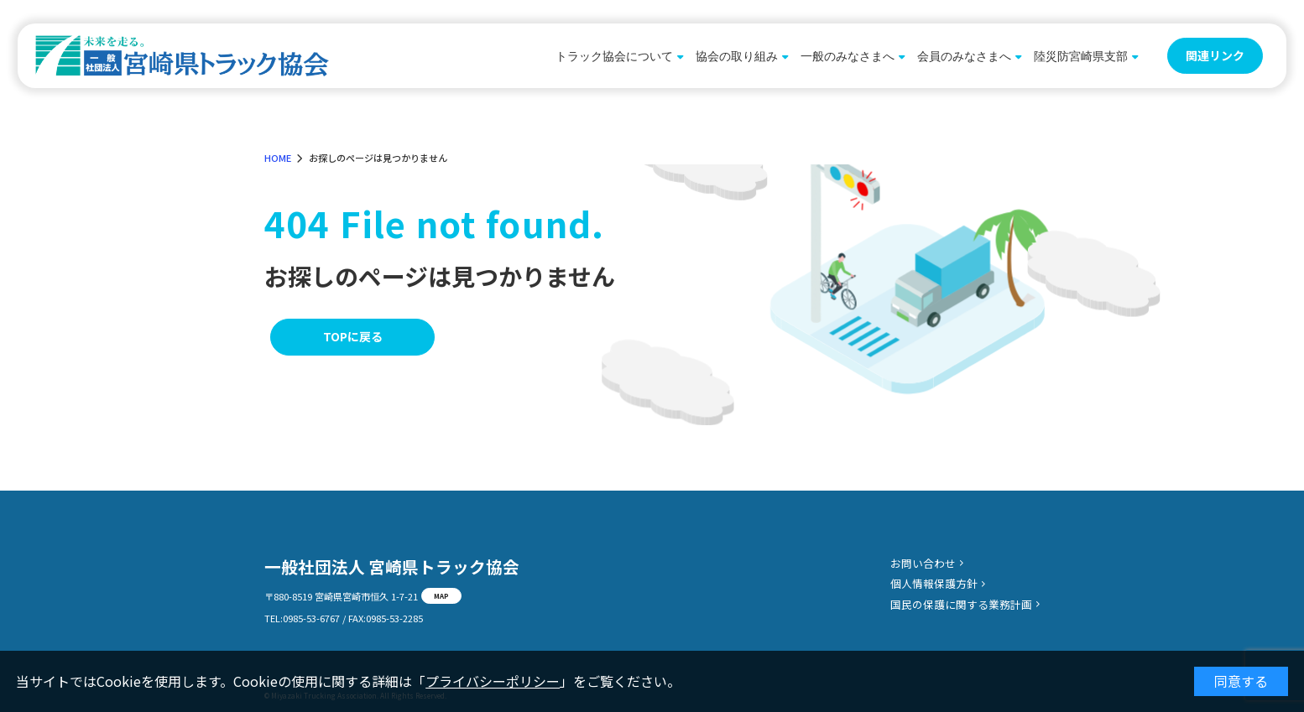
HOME (277, 157)
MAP (441, 595)
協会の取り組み (737, 56)
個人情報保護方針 (934, 583)
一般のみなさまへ (848, 56)
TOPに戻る (353, 336)
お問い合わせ (923, 563)
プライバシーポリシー (492, 681)
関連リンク (1215, 55)
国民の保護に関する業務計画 (961, 604)
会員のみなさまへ (964, 56)
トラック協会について (614, 56)
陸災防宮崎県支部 (1081, 56)
